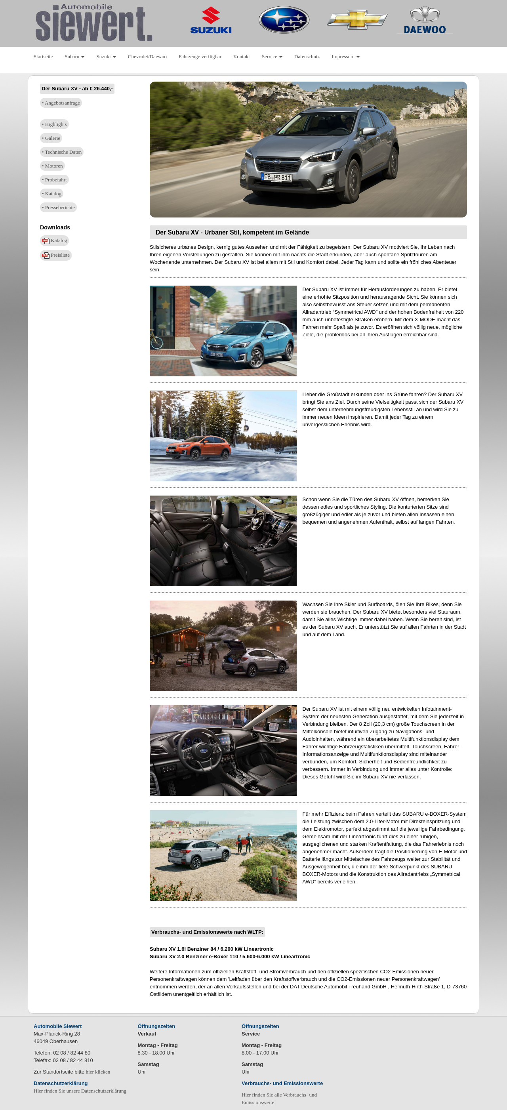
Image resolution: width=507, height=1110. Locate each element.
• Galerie (51, 138)
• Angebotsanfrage (61, 103)
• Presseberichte (58, 207)
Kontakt (241, 56)
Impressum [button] (346, 56)
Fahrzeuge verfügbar (200, 56)
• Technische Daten (62, 152)
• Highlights (54, 124)
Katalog (54, 240)
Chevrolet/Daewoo (147, 56)
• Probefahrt (54, 180)
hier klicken (98, 1072)
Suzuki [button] (106, 56)
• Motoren (52, 166)
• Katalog (51, 193)
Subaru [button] (74, 56)
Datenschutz (307, 56)
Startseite (43, 56)
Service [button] (272, 56)
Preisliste (56, 255)
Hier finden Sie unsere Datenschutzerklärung (80, 1091)
